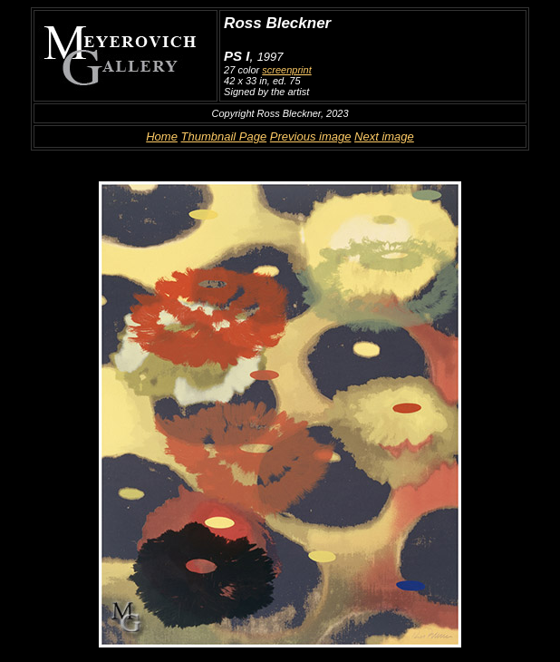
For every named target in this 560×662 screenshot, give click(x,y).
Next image (384, 136)
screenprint (286, 69)
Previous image (311, 136)
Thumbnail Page (224, 136)
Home (162, 136)
